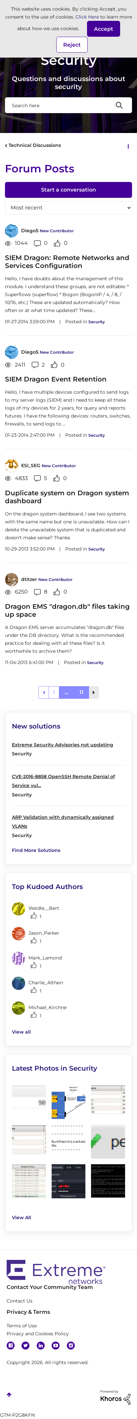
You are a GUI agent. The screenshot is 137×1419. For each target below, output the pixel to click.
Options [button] (127, 146)
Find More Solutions (36, 850)
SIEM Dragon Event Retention (56, 379)
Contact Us (19, 1301)
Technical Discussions (35, 145)
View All (21, 1217)
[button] (103, 29)
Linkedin (41, 1346)
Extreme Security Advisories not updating (62, 745)
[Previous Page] (43, 692)
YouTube (56, 1346)
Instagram (71, 1346)
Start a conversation (68, 190)
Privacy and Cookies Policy (38, 1334)
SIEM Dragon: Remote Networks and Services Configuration (67, 262)
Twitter (25, 1346)
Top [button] (9, 1395)
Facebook (11, 1346)
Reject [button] (72, 45)
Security (96, 321)
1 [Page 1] (54, 692)
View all (21, 1032)
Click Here (87, 17)
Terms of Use (22, 1326)
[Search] (68, 105)
